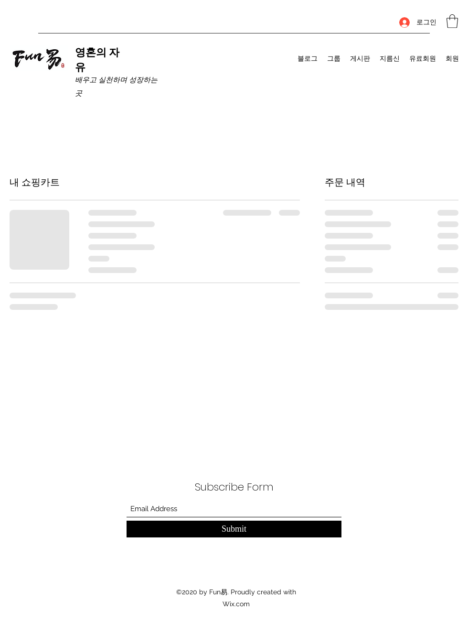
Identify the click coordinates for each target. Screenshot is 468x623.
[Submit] (234, 529)
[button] (452, 21)
